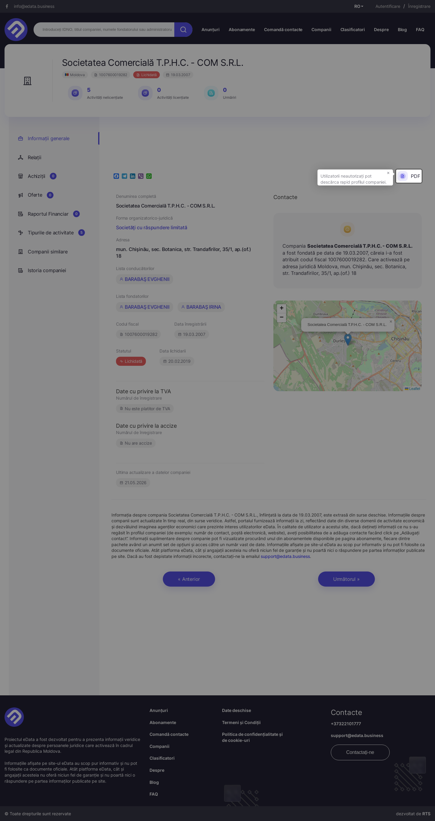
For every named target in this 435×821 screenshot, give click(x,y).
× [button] (388, 172)
